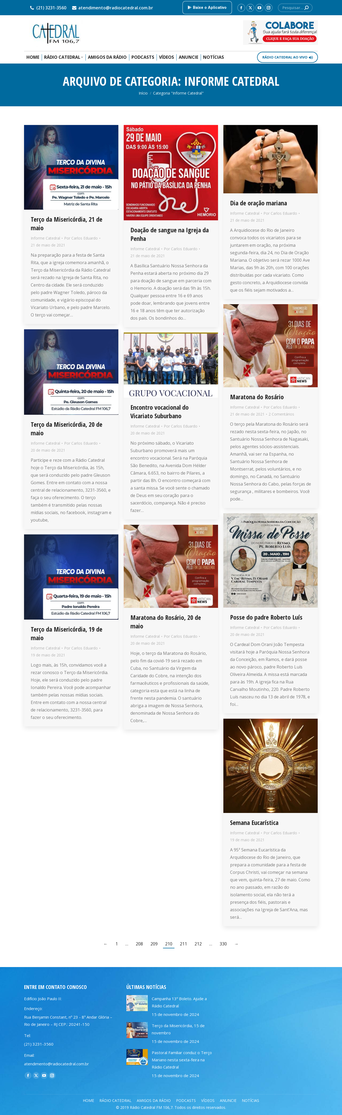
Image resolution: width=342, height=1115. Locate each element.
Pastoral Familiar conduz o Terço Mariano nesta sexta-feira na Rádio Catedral (182, 1060)
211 (183, 944)
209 (154, 944)
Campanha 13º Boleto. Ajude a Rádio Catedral (179, 1002)
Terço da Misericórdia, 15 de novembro (178, 1029)
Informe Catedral (45, 238)
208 (139, 944)
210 (168, 944)
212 (198, 944)
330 (223, 944)
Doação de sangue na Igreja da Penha (169, 234)
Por (81, 238)
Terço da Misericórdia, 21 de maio (66, 223)
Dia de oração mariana (258, 202)
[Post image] (137, 1003)
